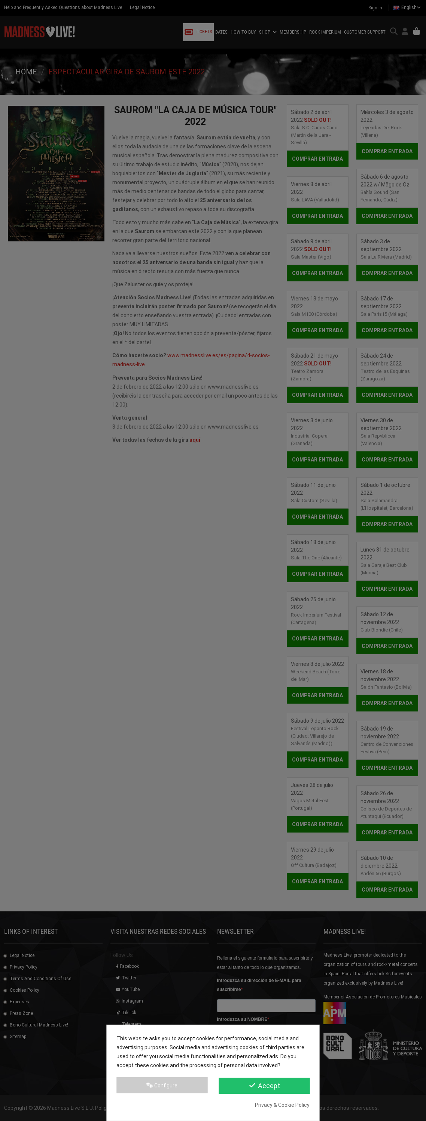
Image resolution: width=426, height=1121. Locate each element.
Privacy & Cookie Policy (282, 1105)
